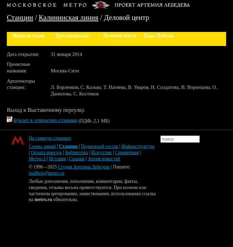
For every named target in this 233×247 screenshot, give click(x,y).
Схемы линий (42, 146)
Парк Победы (159, 35)
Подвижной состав (99, 146)
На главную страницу (50, 138)
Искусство (101, 152)
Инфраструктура (138, 146)
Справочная (126, 152)
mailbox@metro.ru (46, 173)
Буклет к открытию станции (45, 120)
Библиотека (76, 152)
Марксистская (28, 35)
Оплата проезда (46, 152)
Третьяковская (71, 35)
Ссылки (77, 158)
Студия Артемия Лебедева (84, 166)
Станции (20, 17)
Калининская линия (68, 17)
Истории (57, 158)
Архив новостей (104, 158)
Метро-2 (37, 158)
